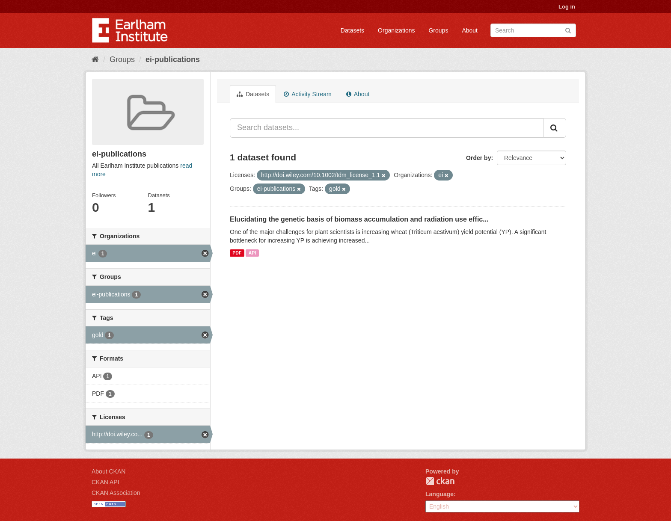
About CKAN (108, 471)
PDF (236, 252)
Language (439, 494)
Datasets (352, 30)
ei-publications (172, 59)
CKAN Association (116, 492)
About (470, 30)
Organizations (396, 30)
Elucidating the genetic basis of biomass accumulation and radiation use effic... (359, 219)
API (252, 252)
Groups (438, 30)
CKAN (439, 481)
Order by (478, 157)
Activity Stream (307, 94)
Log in (566, 6)
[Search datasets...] (386, 128)
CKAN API (105, 482)
